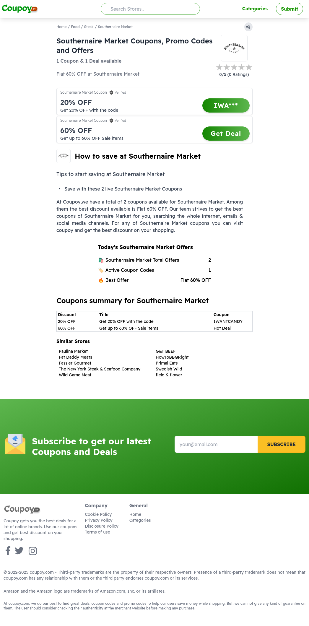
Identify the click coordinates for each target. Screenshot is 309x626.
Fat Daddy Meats (75, 357)
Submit (289, 9)
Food (75, 27)
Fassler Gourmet (75, 363)
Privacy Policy (99, 520)
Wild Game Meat (75, 375)
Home (61, 27)
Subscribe (281, 444)
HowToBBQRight (172, 357)
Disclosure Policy (101, 526)
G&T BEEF (165, 351)
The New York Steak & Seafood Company (99, 369)
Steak (88, 27)
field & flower (169, 375)
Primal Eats (167, 363)
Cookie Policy (98, 514)
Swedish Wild (169, 369)
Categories (255, 9)
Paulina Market (73, 351)
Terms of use (97, 532)
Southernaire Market (116, 74)
